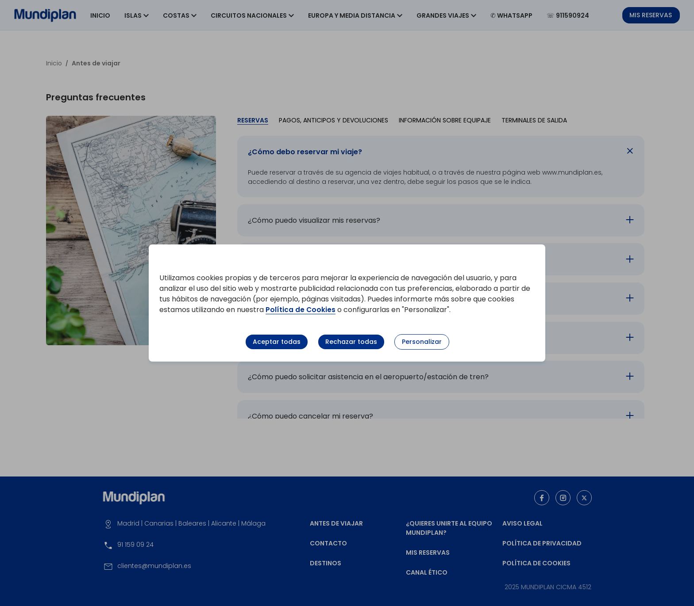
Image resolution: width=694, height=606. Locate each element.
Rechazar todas (351, 341)
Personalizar (422, 341)
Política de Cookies (301, 310)
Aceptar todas (277, 341)
